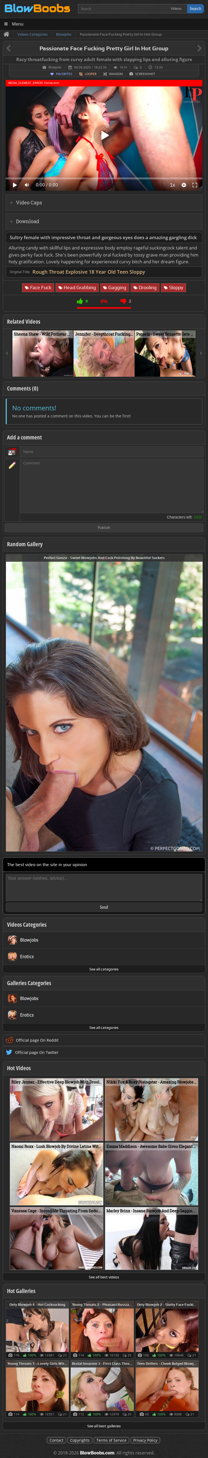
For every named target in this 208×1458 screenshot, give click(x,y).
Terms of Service (111, 1440)
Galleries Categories (29, 983)
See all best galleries (104, 1426)
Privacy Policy (145, 1440)
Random (116, 74)
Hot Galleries (21, 1291)
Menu (18, 24)
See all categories (104, 969)
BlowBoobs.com (97, 1453)
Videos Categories (27, 924)
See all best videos (104, 1277)
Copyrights (80, 1440)
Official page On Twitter (36, 1052)
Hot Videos (19, 1068)
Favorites (64, 74)
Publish (104, 528)
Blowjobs (54, 67)
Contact (56, 1440)
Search (195, 8)
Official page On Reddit (37, 1040)
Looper (90, 74)
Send (104, 907)
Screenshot (145, 74)
